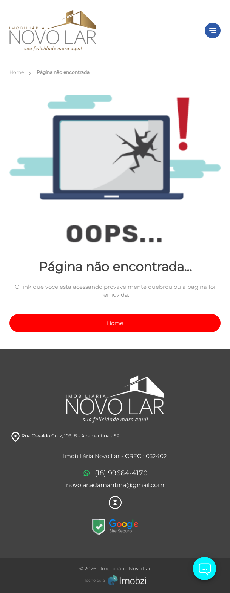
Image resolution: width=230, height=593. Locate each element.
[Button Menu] (213, 30)
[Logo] (102, 30)
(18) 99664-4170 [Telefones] (115, 473)
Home (115, 323)
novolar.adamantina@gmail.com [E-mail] (115, 485)
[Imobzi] (115, 580)
